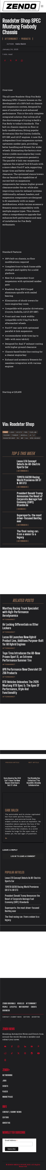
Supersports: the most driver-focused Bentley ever (29, 518)
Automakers (22, 471)
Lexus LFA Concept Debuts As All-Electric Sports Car (28, 464)
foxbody (15, 435)
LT (34, 435)
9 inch (12, 432)
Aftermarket (8, 619)
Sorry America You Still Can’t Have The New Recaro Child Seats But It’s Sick (12, 781)
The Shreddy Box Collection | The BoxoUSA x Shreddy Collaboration (34, 781)
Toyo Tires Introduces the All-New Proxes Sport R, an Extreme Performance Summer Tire (21, 656)
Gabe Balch (20, 44)
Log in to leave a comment (23, 856)
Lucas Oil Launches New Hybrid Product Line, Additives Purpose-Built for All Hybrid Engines (23, 640)
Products (26, 38)
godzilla (24, 435)
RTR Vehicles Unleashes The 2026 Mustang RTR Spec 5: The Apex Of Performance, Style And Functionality (20, 687)
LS (30, 435)
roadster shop (9, 438)
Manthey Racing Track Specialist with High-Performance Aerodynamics (20, 612)
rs (18, 438)
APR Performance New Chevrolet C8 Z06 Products (22, 671)
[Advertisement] (23, 571)
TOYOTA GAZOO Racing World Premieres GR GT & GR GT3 (29, 480)
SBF (22, 438)
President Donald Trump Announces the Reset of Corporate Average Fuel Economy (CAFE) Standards (30, 499)
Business (21, 509)
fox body (6, 435)
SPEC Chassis (35, 438)
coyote (19, 432)
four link (33, 432)
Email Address (11, 1140)
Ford (25, 432)
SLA (26, 438)
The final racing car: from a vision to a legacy (28, 534)
